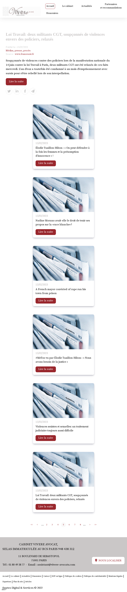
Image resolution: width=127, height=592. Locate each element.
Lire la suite (16, 81)
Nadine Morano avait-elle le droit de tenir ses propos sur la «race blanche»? (63, 222)
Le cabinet (67, 6)
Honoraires (52, 13)
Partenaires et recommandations (111, 6)
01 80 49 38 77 (17, 565)
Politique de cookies (73, 576)
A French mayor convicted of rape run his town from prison (61, 291)
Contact (46, 576)
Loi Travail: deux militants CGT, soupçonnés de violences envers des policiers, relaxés (62, 497)
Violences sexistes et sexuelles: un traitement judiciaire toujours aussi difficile (62, 428)
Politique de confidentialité (95, 576)
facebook (120, 292)
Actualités (87, 6)
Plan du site (18, 582)
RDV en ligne (57, 576)
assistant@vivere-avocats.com (58, 565)
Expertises (6, 582)
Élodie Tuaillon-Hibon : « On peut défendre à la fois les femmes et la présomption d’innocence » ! (63, 151)
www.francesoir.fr (24, 54)
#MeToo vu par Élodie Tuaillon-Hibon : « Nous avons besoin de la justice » (63, 360)
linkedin (120, 299)
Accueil (50, 6)
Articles (28, 582)
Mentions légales (115, 576)
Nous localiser (110, 561)
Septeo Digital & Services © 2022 (23, 588)
